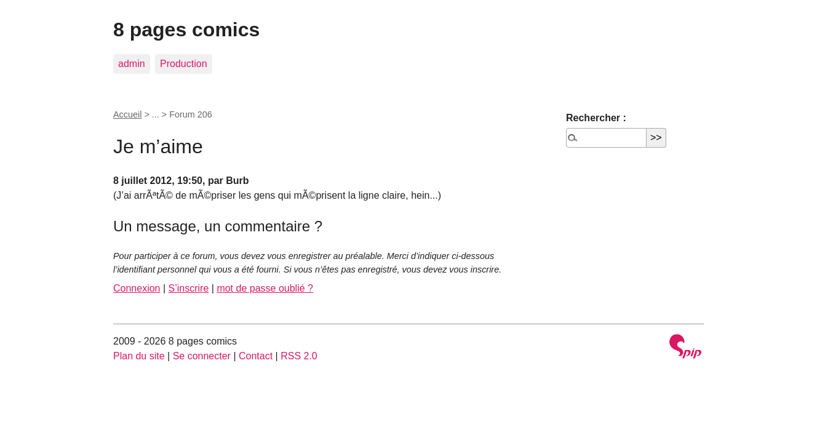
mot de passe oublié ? (265, 288)
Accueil (127, 114)
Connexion (137, 288)
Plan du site (139, 356)
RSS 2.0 (299, 356)
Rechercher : (596, 118)
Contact (256, 356)
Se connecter (202, 356)
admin (131, 63)
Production (183, 63)
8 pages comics (186, 29)
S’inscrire (189, 288)
